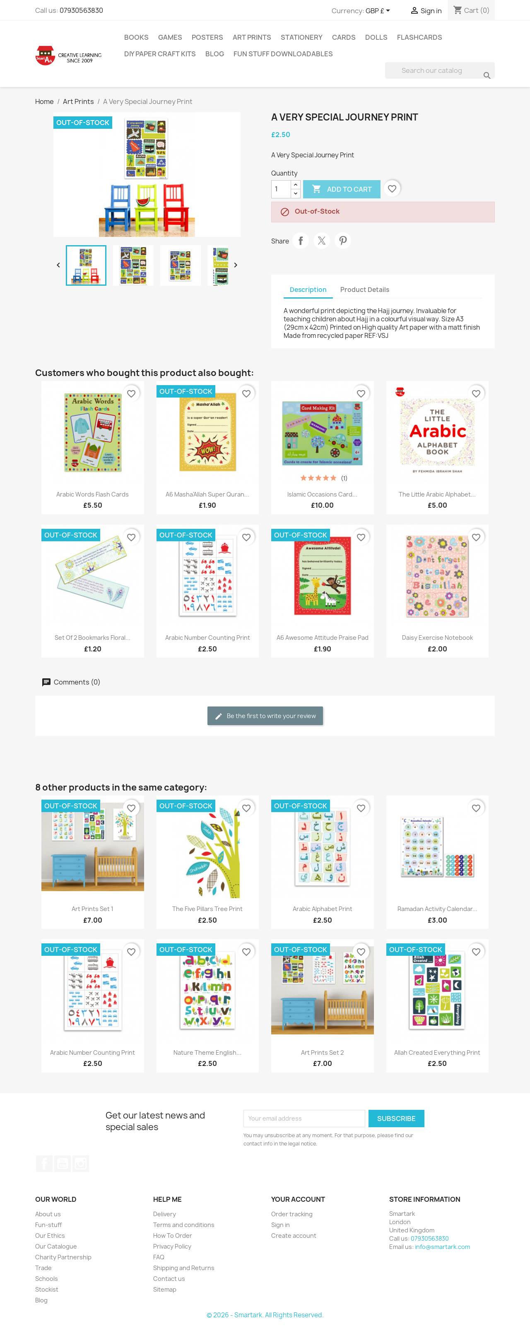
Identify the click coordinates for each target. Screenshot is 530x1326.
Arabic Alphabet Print (322, 909)
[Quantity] (281, 189)
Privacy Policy (172, 1246)
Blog (214, 53)
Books (136, 37)
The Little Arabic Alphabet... (437, 494)
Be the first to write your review (265, 716)
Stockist (46, 1289)
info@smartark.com (442, 1247)
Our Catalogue (56, 1246)
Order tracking (292, 1214)
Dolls (376, 37)
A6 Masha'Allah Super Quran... (207, 494)
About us (48, 1214)
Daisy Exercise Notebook (437, 637)
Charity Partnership (63, 1257)
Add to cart (342, 189)
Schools (46, 1279)
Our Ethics (50, 1235)
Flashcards (419, 37)
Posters (207, 37)
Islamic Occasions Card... (322, 494)
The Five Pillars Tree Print (207, 909)
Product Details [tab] (364, 289)
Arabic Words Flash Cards (92, 494)
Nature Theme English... (207, 1052)
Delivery (164, 1214)
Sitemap (164, 1289)
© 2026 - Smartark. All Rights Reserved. (265, 1315)
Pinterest (343, 240)
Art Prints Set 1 (92, 909)
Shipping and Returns (183, 1268)
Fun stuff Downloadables (283, 53)
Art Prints (252, 37)
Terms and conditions (183, 1225)
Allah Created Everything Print (437, 1052)
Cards (344, 37)
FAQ (158, 1257)
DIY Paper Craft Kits (160, 53)
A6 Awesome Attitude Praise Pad (323, 637)
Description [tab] (308, 289)
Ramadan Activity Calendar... (437, 909)
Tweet (321, 240)
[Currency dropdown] (379, 11)
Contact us (169, 1279)
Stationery (302, 37)
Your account (298, 1199)
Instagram (80, 1163)
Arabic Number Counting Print (207, 637)
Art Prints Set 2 (322, 1052)
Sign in (280, 1225)
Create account (293, 1235)
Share (300, 240)
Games (170, 37)
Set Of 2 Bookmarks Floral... (92, 637)
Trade (43, 1268)
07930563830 (81, 10)
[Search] (440, 70)
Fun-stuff (48, 1225)
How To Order (172, 1235)
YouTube (62, 1163)
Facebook (44, 1163)
